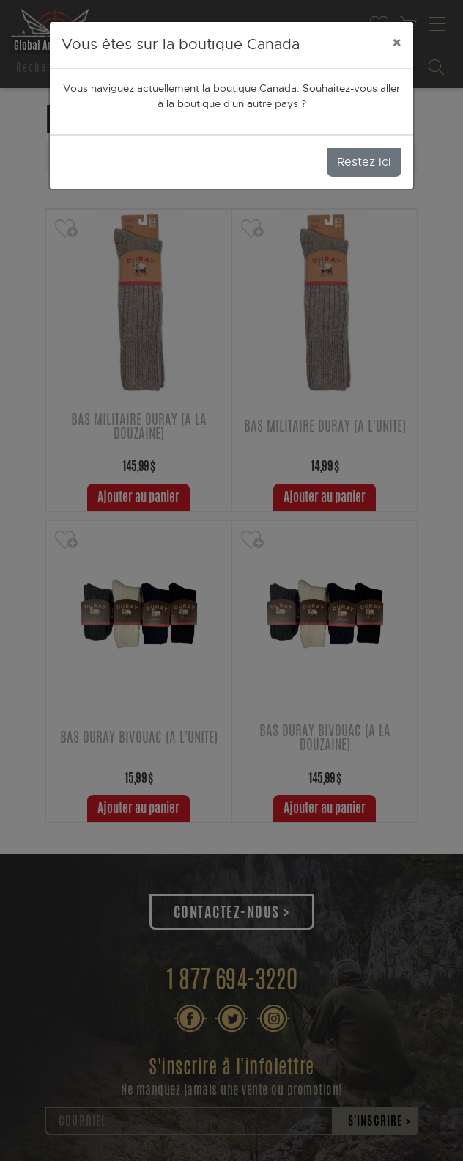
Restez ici (364, 162)
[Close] (396, 42)
